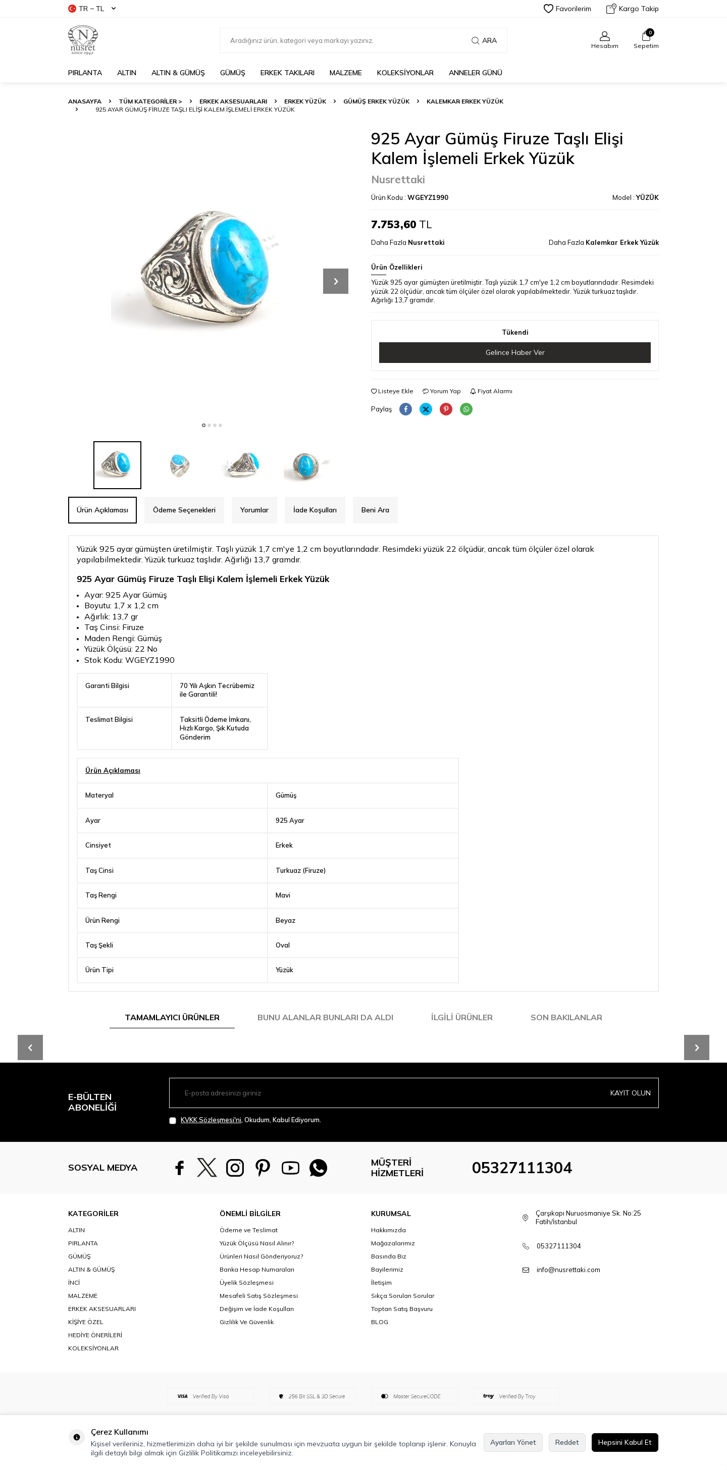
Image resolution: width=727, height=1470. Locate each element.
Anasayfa (84, 101)
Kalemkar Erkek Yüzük (465, 101)
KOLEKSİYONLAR (405, 72)
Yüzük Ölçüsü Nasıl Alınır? (257, 1243)
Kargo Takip (632, 9)
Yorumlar (254, 509)
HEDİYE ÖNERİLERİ (95, 1335)
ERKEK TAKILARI (288, 72)
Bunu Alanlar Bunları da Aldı (325, 1017)
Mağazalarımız (393, 1243)
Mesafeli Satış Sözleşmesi (259, 1295)
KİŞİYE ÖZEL (85, 1322)
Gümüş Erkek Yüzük (376, 101)
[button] (203, 425)
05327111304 (522, 1167)
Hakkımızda (388, 1230)
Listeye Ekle (392, 391)
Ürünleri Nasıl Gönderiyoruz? (261, 1256)
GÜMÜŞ (232, 72)
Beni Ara (375, 509)
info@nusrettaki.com (568, 1270)
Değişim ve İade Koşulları (257, 1308)
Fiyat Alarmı (491, 391)
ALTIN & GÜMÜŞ (178, 72)
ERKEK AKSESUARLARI (233, 101)
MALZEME (346, 72)
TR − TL (92, 8)
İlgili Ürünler (462, 1017)
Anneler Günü (475, 72)
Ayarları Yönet (513, 1442)
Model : (635, 197)
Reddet (567, 1442)
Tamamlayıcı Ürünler (172, 1017)
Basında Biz (388, 1256)
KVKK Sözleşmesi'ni (211, 1120)
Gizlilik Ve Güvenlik (247, 1322)
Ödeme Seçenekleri (184, 509)
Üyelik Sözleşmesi (247, 1282)
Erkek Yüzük (305, 101)
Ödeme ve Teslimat (249, 1230)
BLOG (379, 1322)
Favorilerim (567, 9)
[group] (212, 272)
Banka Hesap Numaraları (257, 1269)
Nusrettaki (398, 179)
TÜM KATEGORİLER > (150, 101)
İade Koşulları (315, 509)
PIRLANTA (85, 72)
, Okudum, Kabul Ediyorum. (245, 1120)
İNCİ (74, 1282)
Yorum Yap (442, 391)
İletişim (381, 1282)
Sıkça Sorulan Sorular (402, 1295)
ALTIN (126, 72)
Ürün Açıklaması (102, 509)
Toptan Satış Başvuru (402, 1308)
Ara (484, 40)
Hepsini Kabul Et (625, 1442)
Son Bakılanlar (566, 1017)
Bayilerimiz (387, 1269)
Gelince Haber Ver (515, 352)
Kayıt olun (630, 1092)
